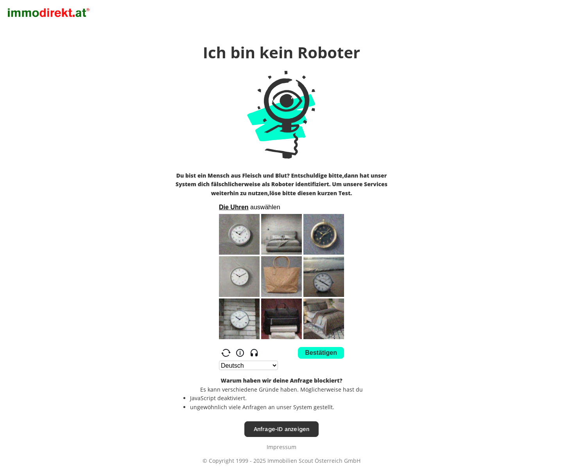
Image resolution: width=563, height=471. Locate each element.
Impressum (281, 447)
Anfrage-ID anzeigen (282, 429)
